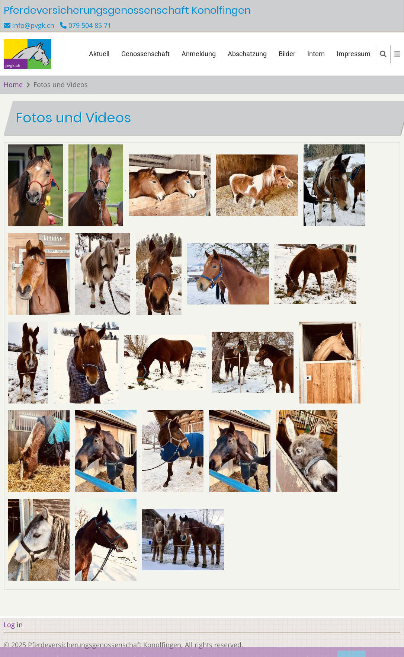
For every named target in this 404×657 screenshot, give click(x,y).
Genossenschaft (145, 54)
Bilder (287, 54)
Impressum (354, 54)
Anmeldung (199, 54)
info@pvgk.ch (33, 25)
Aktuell (99, 54)
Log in (13, 624)
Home (13, 84)
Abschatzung (247, 54)
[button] (36, 187)
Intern (316, 54)
